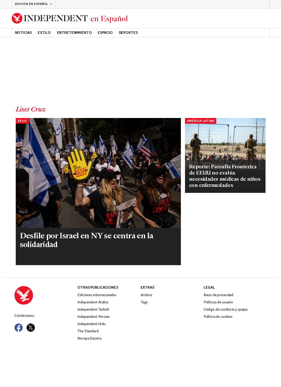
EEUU (22, 121)
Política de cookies (218, 317)
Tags (144, 302)
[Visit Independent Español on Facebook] (18, 327)
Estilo (44, 33)
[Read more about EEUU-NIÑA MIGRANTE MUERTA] (225, 145)
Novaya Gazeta (89, 339)
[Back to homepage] (70, 18)
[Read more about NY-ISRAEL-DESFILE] (98, 173)
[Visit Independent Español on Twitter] (31, 327)
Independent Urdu (91, 324)
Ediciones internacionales (96, 295)
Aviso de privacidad (218, 295)
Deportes (128, 33)
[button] (33, 4)
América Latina (200, 121)
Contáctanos (24, 316)
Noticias (23, 33)
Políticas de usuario (218, 302)
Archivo (146, 295)
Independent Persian (93, 317)
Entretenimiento (74, 33)
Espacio (105, 33)
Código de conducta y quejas (226, 310)
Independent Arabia (92, 302)
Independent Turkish (93, 310)
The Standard (87, 331)
